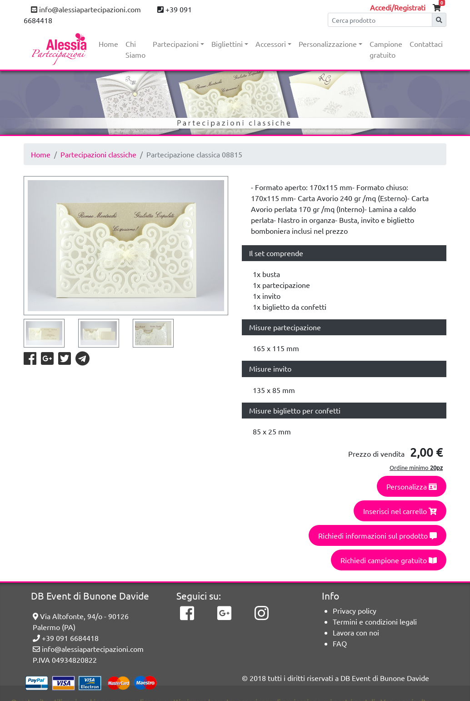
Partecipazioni (176, 43)
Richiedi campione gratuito (388, 560)
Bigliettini (227, 43)
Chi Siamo (135, 49)
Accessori (270, 43)
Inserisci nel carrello (400, 510)
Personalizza (411, 486)
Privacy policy (354, 610)
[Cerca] (380, 20)
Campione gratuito (386, 49)
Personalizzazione (328, 43)
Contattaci (426, 43)
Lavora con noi (356, 632)
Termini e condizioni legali (375, 621)
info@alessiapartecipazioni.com (86, 9)
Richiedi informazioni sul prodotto (377, 535)
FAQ (340, 643)
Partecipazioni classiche (98, 154)
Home (108, 43)
